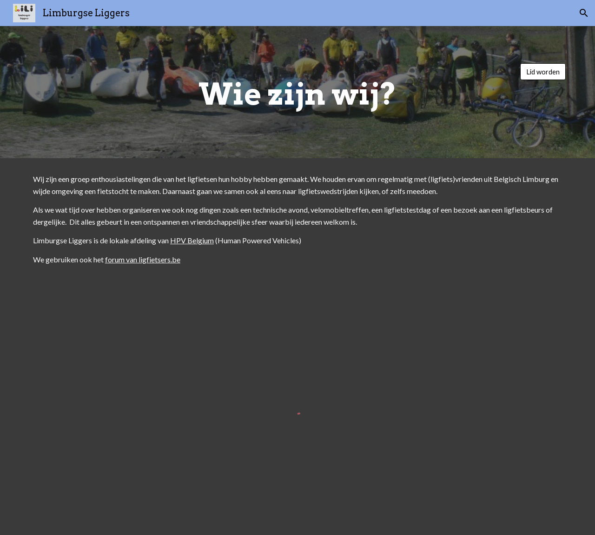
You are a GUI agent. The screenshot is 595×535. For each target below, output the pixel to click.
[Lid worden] (543, 71)
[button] (584, 13)
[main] (297, 92)
